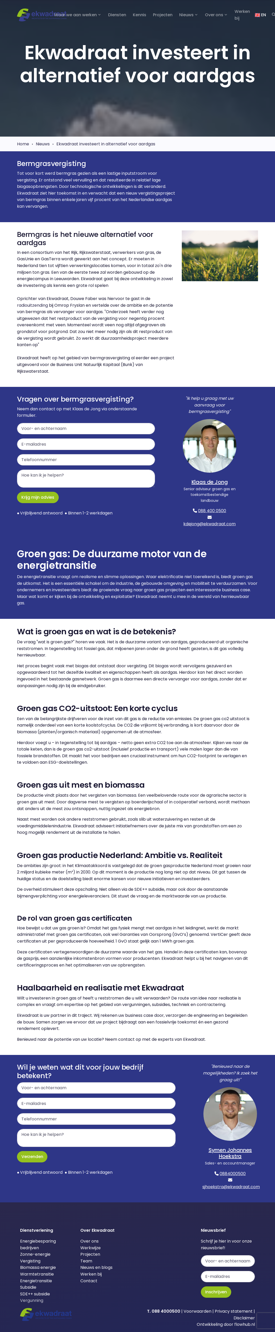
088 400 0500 (212, 511)
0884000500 (233, 1174)
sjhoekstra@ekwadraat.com (231, 1187)
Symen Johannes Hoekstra (230, 1153)
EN (260, 15)
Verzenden (32, 1157)
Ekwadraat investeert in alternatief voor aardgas (105, 144)
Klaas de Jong (210, 482)
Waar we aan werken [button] (75, 15)
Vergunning (31, 1300)
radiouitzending (32, 305)
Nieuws (43, 144)
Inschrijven (216, 1292)
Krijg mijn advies (37, 497)
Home (23, 144)
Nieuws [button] (186, 15)
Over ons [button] (214, 15)
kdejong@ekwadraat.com (209, 524)
